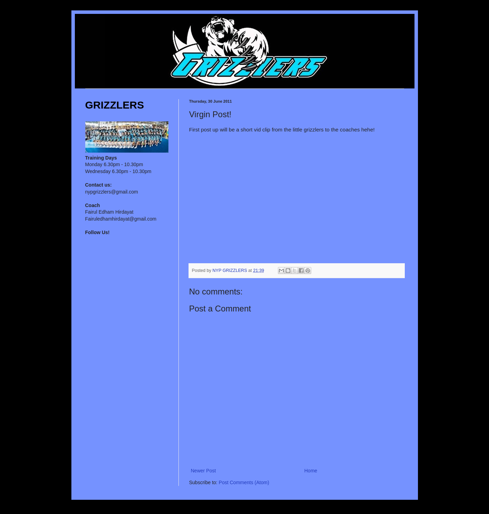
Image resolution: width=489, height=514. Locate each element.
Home (310, 470)
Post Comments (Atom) (244, 482)
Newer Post (203, 470)
